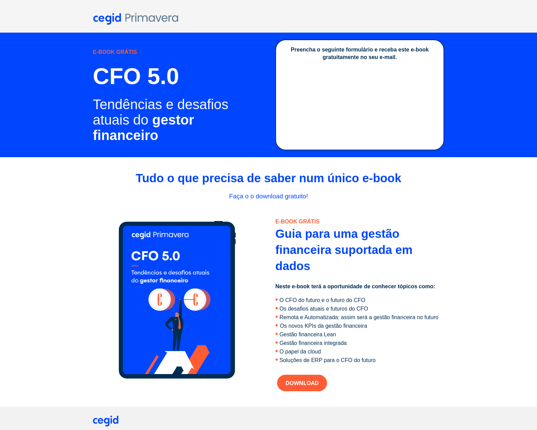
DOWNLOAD (302, 383)
